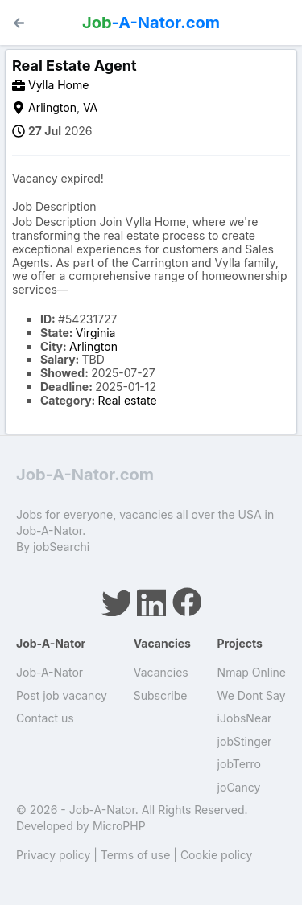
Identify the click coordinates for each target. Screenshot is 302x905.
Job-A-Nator (49, 672)
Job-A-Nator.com (85, 474)
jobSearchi (61, 546)
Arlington (52, 107)
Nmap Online (251, 672)
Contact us (45, 718)
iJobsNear (244, 718)
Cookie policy (216, 855)
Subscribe (161, 695)
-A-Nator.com (151, 22)
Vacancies (161, 672)
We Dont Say (251, 695)
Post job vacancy (61, 695)
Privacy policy (53, 855)
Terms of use (136, 855)
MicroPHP (119, 826)
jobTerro (239, 764)
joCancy (239, 787)
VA (90, 107)
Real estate (127, 400)
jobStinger (244, 741)
